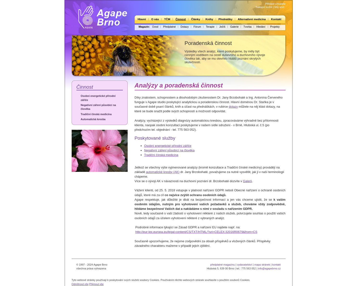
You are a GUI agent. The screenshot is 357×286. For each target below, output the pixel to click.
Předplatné (169, 26)
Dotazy (185, 26)
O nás (155, 19)
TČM (167, 19)
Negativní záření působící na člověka (98, 107)
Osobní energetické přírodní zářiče (98, 97)
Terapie (210, 26)
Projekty (275, 26)
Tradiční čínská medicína (96, 114)
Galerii (247, 181)
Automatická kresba (93, 119)
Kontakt (276, 19)
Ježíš (222, 26)
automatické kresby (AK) (162, 172)
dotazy (233, 106)
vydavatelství (244, 264)
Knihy (209, 19)
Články (195, 19)
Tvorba (247, 26)
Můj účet (279, 7)
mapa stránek (262, 264)
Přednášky (225, 19)
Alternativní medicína (252, 19)
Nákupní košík (264, 7)
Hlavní (142, 19)
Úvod (155, 26)
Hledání (260, 26)
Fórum (197, 26)
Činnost (180, 19)
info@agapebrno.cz (269, 268)
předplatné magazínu (222, 264)
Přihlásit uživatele (275, 3)
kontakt (276, 264)
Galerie (234, 26)
